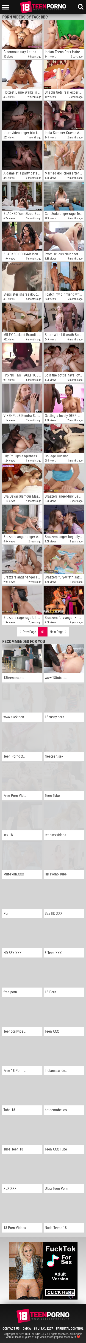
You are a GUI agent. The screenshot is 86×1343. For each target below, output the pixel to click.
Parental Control (69, 1328)
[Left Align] (6, 7)
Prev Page (27, 630)
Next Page (58, 630)
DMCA (27, 1328)
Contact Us (11, 1328)
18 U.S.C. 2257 (43, 1328)
